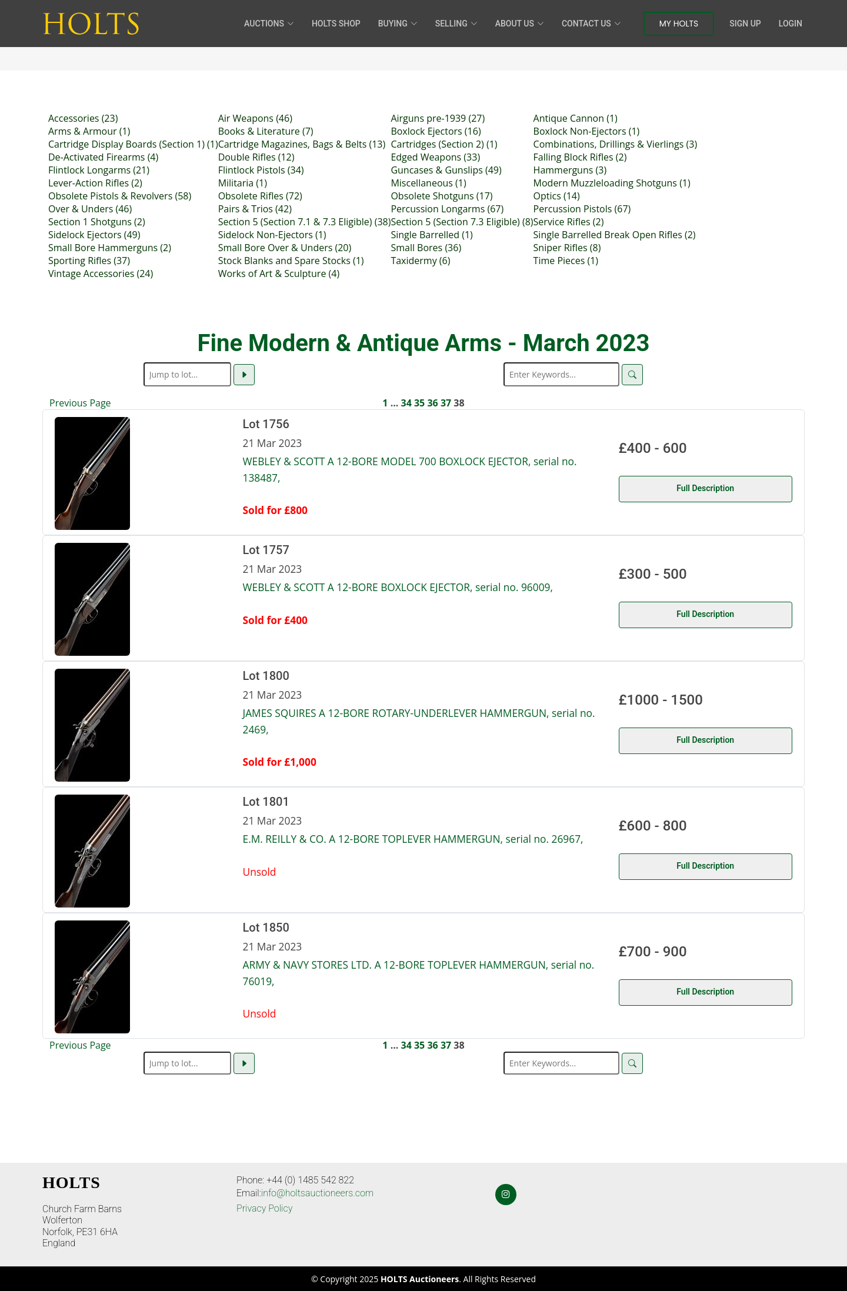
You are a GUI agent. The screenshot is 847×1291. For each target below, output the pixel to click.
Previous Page (80, 402)
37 (446, 402)
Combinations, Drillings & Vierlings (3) (615, 144)
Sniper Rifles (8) (567, 247)
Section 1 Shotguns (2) (96, 221)
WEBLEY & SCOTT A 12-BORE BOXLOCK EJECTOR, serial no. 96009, (398, 587)
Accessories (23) (83, 118)
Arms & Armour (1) (89, 131)
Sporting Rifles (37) (89, 260)
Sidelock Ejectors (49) (94, 234)
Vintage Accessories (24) (100, 273)
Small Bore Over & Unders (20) (285, 247)
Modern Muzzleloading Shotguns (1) (612, 182)
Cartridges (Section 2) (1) (444, 144)
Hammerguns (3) (570, 170)
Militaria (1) (242, 182)
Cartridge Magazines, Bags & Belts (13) (302, 144)
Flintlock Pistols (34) (261, 170)
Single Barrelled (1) (431, 234)
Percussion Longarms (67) (447, 208)
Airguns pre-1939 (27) (438, 118)
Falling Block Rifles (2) (580, 157)
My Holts (679, 23)
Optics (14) (556, 195)
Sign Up (745, 23)
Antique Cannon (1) (575, 118)
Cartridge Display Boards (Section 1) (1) (133, 144)
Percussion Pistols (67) (582, 208)
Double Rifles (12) (256, 157)
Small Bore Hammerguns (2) (109, 247)
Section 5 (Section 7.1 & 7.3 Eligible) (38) (304, 221)
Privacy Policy (264, 1208)
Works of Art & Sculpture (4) (278, 273)
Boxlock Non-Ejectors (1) (586, 131)
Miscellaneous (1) (428, 182)
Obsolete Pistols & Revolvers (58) (119, 195)
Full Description (705, 488)
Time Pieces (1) (565, 260)
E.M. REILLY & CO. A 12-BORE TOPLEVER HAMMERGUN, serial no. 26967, (413, 839)
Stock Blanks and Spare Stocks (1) (291, 260)
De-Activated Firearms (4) (103, 157)
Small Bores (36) (426, 247)
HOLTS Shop (336, 23)
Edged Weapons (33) (435, 157)
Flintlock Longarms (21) (98, 170)
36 (432, 402)
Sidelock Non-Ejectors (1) (272, 234)
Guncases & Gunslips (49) (446, 170)
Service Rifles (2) (568, 221)
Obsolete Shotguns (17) (441, 195)
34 (406, 402)
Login (790, 23)
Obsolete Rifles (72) (260, 195)
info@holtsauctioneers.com (317, 1193)
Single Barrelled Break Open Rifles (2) (614, 234)
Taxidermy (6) (420, 260)
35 (419, 402)
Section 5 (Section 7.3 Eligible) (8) (462, 221)
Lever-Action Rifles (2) (95, 182)
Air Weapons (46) (255, 118)
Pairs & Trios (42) (255, 208)
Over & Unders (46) (90, 208)
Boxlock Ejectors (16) (436, 131)
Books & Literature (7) (266, 131)
